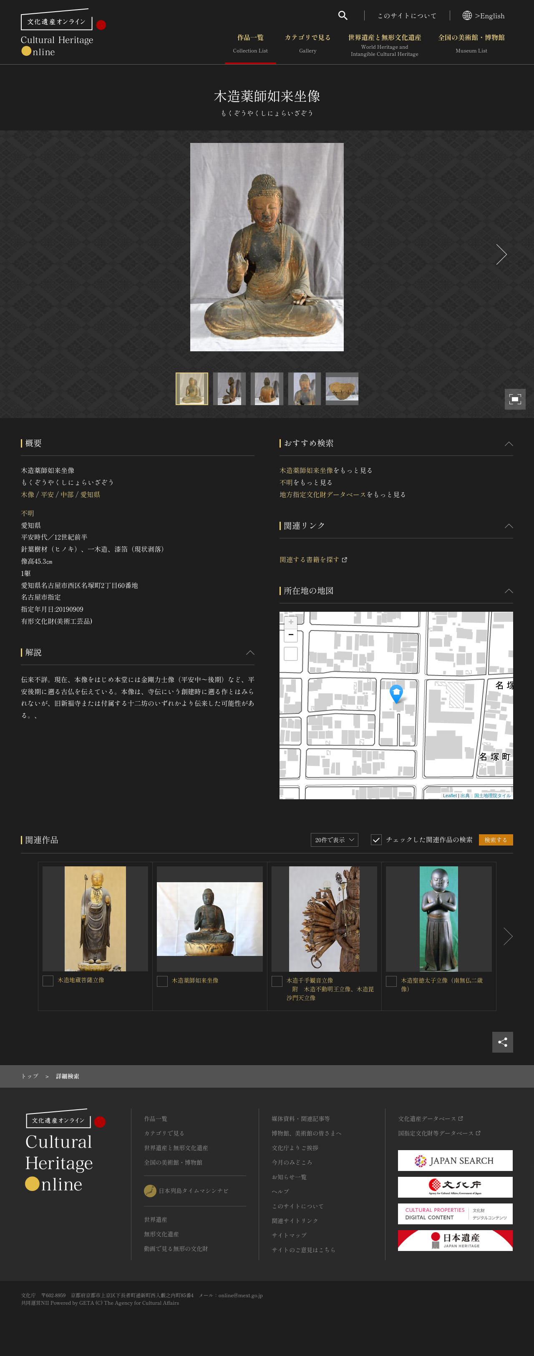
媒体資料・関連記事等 (301, 1118)
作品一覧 (250, 45)
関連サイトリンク (295, 1220)
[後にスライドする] (500, 254)
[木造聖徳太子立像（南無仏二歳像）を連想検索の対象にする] (391, 981)
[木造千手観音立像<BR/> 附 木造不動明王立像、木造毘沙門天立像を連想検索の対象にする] (277, 981)
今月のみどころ (292, 1162)
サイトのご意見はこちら (304, 1250)
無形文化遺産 (161, 1234)
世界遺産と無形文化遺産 (384, 45)
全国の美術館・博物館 (471, 45)
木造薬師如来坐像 (306, 470)
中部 (67, 494)
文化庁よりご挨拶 (295, 1147)
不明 (27, 513)
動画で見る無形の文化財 (176, 1248)
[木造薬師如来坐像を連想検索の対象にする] (162, 981)
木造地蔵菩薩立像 (81, 980)
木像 (27, 494)
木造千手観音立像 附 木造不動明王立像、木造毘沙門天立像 (330, 989)
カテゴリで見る (308, 45)
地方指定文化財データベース (323, 494)
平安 (47, 494)
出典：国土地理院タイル (486, 795)
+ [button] (291, 623)
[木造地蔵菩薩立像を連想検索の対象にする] (48, 981)
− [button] (291, 635)
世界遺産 (155, 1219)
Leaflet (450, 795)
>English (484, 15)
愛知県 (90, 494)
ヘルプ (280, 1191)
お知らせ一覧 (289, 1177)
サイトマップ (289, 1235)
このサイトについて (407, 15)
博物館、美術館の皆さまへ (307, 1133)
